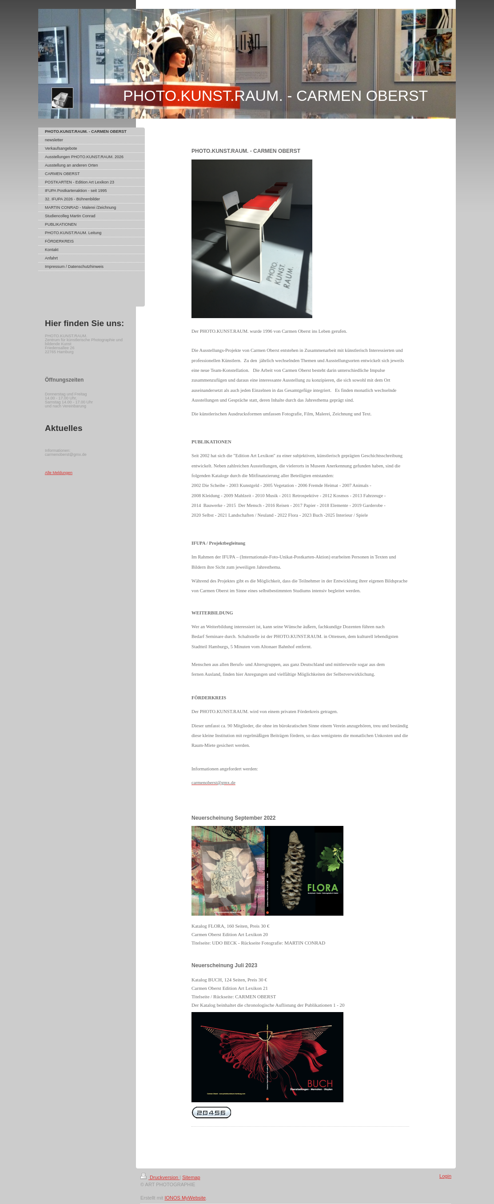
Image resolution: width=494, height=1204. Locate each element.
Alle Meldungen (58, 472)
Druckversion (159, 1177)
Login (445, 1176)
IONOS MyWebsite (185, 1197)
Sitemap (191, 1177)
